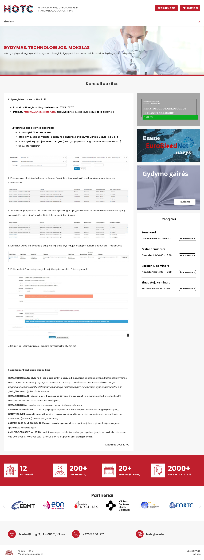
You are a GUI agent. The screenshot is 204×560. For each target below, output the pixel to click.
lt (199, 21)
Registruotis (166, 8)
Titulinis (9, 21)
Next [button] (200, 505)
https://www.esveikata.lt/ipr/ (40, 111)
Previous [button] (4, 505)
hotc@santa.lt (156, 534)
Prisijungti (190, 8)
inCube (197, 554)
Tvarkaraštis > (187, 238)
